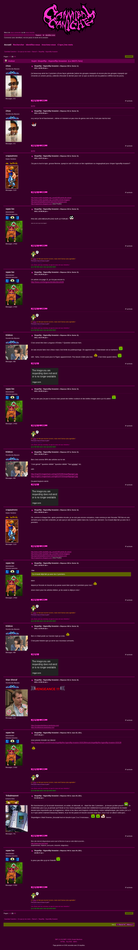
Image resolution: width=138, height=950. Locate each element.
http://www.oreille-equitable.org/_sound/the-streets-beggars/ (50, 200)
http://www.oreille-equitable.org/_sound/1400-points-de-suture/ (51, 197)
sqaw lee (10, 209)
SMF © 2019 (67, 939)
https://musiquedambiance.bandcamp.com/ (45, 725)
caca (34, 259)
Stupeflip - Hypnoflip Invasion (46, 66)
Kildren (9, 335)
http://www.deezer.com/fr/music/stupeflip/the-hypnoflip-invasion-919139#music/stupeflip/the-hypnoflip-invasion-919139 (76, 742)
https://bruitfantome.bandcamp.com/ (42, 727)
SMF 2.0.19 (58, 939)
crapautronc (12, 156)
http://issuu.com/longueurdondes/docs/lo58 (47, 282)
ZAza (8, 66)
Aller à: (114, 924)
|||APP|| (33, 106)
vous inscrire (30, 32)
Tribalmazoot (12, 795)
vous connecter (15, 32)
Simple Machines (77, 939)
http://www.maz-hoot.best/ (39, 843)
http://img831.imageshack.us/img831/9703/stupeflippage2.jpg (54, 476)
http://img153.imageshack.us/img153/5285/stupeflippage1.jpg (54, 474)
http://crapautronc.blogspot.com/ (41, 204)
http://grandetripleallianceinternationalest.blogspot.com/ (49, 202)
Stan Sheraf (11, 680)
